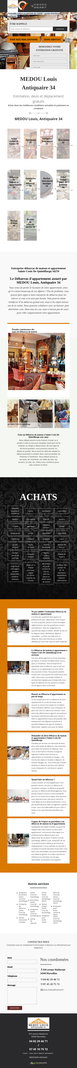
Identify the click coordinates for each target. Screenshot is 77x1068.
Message (11, 985)
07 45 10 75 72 (40, 4)
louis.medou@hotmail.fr (52, 989)
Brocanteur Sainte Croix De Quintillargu (34, 903)
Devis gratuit (52, 39)
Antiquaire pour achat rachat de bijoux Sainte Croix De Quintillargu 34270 (57, 914)
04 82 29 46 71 (40, 7)
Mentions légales (38, 1057)
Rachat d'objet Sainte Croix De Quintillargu (45, 908)
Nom (9, 958)
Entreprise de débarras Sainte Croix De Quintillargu (22, 909)
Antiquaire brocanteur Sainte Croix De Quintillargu (22, 897)
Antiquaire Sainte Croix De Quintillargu (34, 912)
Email (10, 967)
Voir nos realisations (24, 39)
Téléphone (12, 976)
